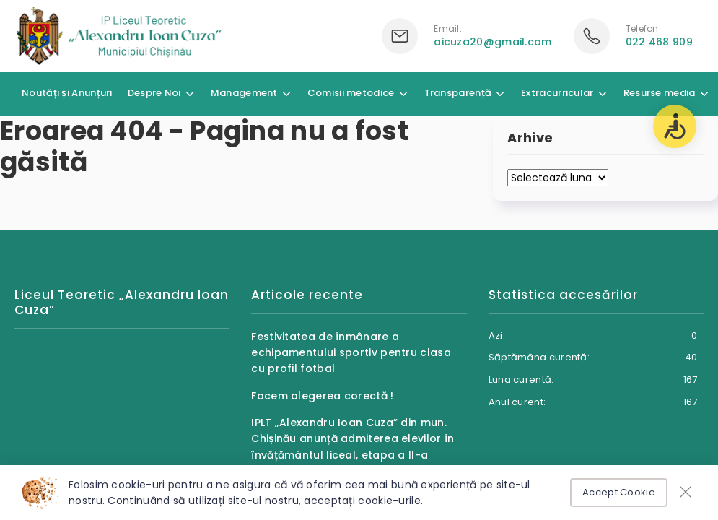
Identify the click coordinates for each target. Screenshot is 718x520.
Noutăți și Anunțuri (67, 93)
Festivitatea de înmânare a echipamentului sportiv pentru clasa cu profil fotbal (351, 352)
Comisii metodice (351, 93)
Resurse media (659, 93)
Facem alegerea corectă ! (322, 396)
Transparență (458, 93)
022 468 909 (659, 42)
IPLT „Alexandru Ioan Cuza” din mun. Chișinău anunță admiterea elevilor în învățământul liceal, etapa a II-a (352, 438)
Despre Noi (154, 93)
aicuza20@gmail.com (492, 42)
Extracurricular (557, 93)
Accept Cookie (618, 492)
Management (244, 93)
